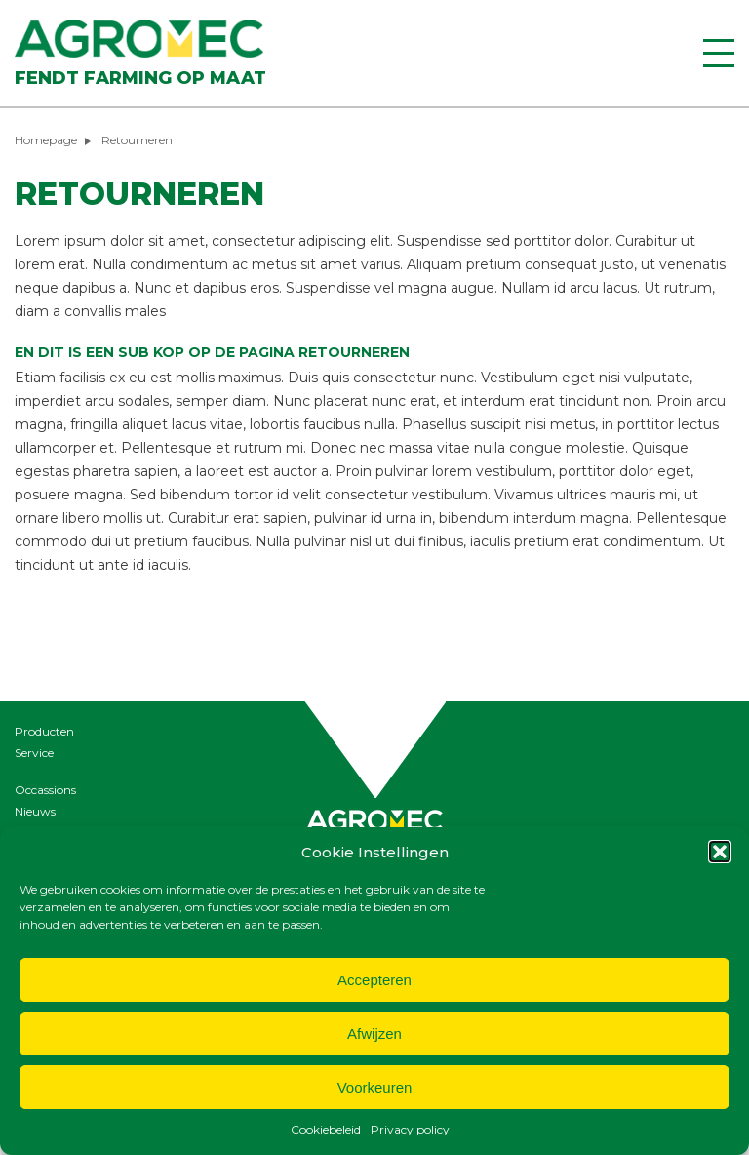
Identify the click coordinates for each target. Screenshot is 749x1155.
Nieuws (35, 811)
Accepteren (374, 980)
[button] (719, 851)
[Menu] (718, 53)
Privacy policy (410, 1129)
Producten (44, 731)
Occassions (45, 789)
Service (34, 752)
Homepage (46, 140)
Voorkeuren (375, 1087)
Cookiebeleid (326, 1129)
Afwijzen (374, 1033)
